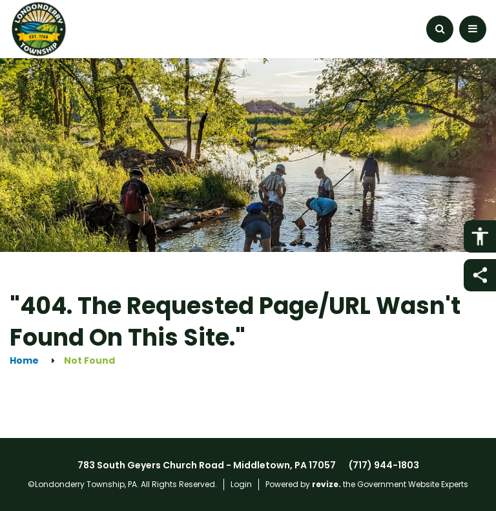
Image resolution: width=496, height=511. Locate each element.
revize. (326, 484)
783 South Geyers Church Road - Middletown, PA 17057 (207, 465)
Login (241, 484)
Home (24, 361)
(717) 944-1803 (384, 465)
